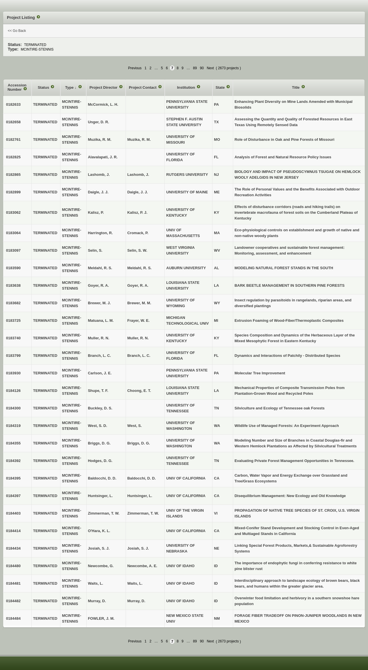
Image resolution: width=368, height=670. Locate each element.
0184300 (13, 408)
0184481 (13, 583)
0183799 (13, 355)
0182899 (13, 192)
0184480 (13, 566)
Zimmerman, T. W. (143, 513)
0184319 (13, 425)
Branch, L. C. (138, 355)
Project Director (103, 87)
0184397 (13, 496)
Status (44, 87)
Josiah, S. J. (138, 548)
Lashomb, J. (138, 174)
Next (210, 68)
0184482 (13, 601)
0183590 (13, 268)
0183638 (13, 285)
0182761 (13, 139)
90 (202, 68)
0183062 (13, 212)
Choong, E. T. (139, 390)
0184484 (13, 618)
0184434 (13, 548)
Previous (135, 68)
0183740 (13, 338)
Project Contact (143, 87)
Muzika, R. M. (139, 139)
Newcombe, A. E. (142, 566)
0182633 (13, 104)
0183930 (13, 373)
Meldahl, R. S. (139, 268)
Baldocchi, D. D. (141, 478)
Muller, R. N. (138, 338)
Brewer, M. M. (139, 303)
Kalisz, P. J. (137, 212)
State (221, 87)
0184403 (13, 513)
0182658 (13, 122)
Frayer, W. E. (138, 320)
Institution (186, 87)
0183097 (13, 250)
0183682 (13, 303)
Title (296, 87)
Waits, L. (135, 583)
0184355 (13, 443)
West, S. (134, 425)
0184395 (13, 478)
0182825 (13, 157)
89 (195, 68)
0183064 (13, 233)
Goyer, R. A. (137, 285)
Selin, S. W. (137, 250)
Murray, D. (136, 601)
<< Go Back (17, 31)
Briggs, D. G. (138, 443)
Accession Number (16, 87)
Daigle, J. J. (137, 192)
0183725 (13, 320)
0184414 (13, 531)
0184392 (13, 461)
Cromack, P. (137, 233)
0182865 (13, 174)
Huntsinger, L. (139, 496)
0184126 (13, 390)
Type (70, 87)
